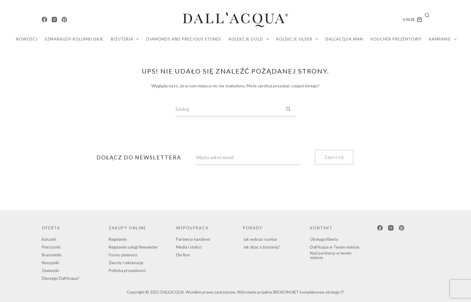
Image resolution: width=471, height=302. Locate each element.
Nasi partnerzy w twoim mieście (330, 255)
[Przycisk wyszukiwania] (288, 108)
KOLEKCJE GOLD (250, 39)
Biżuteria (126, 39)
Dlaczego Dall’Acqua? (60, 278)
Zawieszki (50, 270)
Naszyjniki (50, 262)
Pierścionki (51, 247)
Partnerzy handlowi (193, 239)
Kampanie (444, 39)
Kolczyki (49, 239)
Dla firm (183, 254)
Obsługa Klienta (324, 239)
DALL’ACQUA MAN (344, 39)
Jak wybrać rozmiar (260, 239)
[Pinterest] (64, 19)
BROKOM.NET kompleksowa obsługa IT (308, 292)
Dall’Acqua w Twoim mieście (334, 247)
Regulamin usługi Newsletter (133, 247)
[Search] (427, 15)
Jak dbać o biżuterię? (261, 247)
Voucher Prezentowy (395, 39)
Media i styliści (189, 247)
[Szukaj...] (228, 108)
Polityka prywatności (127, 270)
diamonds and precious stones (183, 39)
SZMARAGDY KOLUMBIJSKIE (74, 39)
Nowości (26, 39)
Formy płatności (123, 254)
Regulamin (118, 239)
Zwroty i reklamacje (126, 262)
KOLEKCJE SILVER (298, 39)
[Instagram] (54, 19)
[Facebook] (44, 19)
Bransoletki (52, 254)
